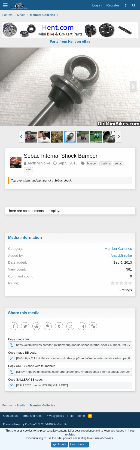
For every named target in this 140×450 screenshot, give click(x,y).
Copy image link (19, 339)
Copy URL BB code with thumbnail (31, 366)
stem (28, 169)
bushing (106, 163)
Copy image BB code (22, 352)
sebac (118, 163)
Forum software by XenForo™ (35, 424)
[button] (5, 5)
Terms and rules (31, 415)
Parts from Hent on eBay (70, 41)
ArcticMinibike (38, 163)
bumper (92, 163)
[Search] (134, 5)
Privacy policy (55, 415)
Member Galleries (118, 248)
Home (81, 415)
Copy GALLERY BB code (25, 379)
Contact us (10, 415)
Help (70, 415)
